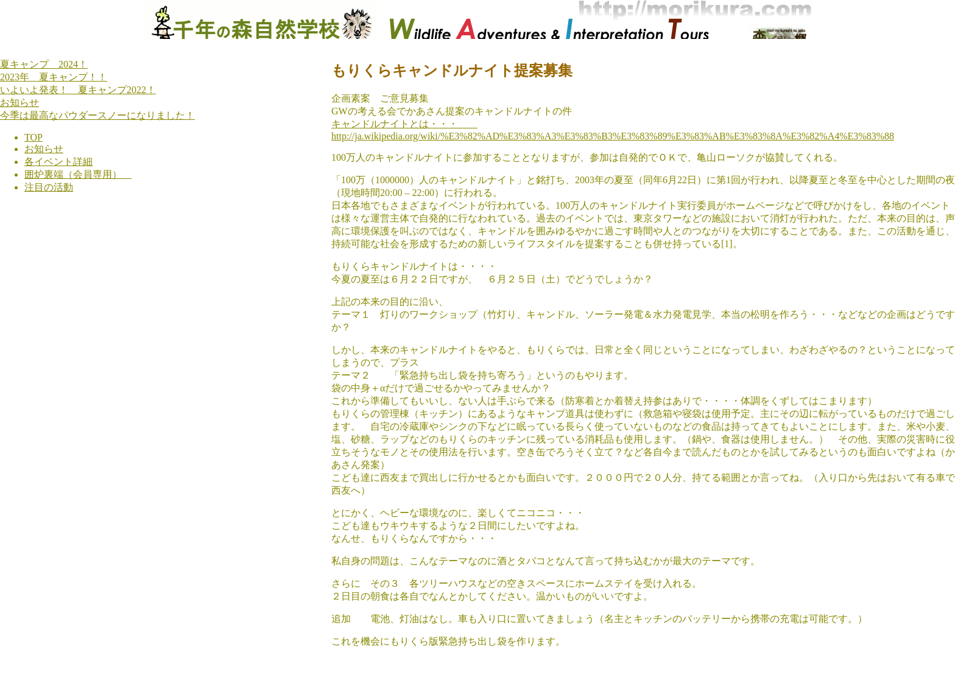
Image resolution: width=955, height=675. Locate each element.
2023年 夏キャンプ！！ (53, 77)
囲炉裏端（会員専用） (78, 174)
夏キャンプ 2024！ (44, 64)
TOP (33, 137)
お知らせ (19, 102)
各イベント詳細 (58, 161)
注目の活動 (48, 187)
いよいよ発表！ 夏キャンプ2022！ (78, 90)
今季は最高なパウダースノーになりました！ (97, 115)
